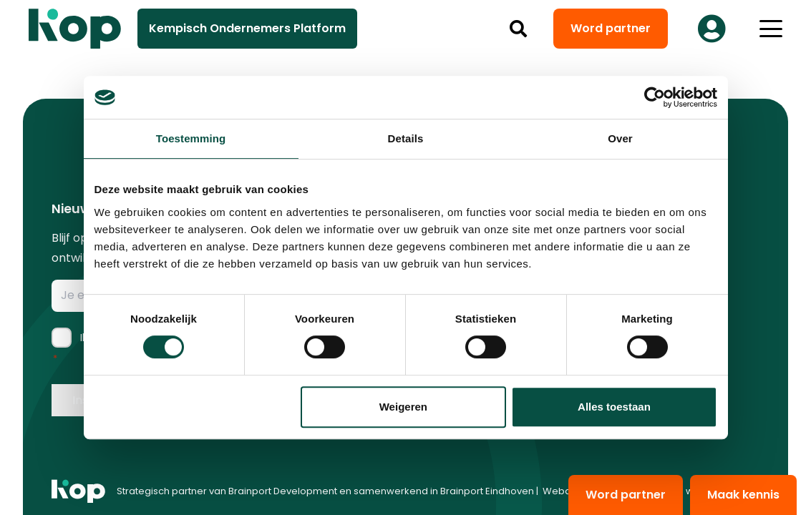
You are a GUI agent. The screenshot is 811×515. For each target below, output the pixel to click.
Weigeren (403, 407)
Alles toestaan (614, 407)
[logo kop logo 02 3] (75, 29)
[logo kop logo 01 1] (78, 491)
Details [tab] (406, 138)
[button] (519, 28)
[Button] (711, 29)
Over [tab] (620, 138)
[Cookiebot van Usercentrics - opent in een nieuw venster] (654, 97)
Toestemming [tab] (191, 138)
